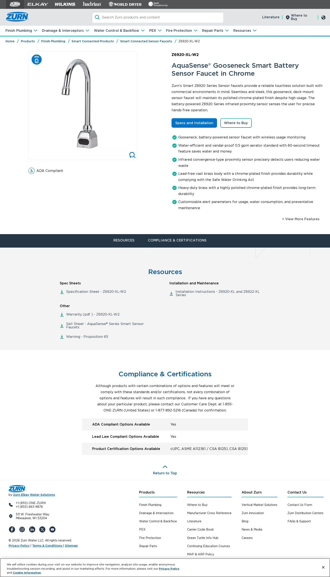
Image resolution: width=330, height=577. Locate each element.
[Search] (158, 17)
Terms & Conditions (47, 545)
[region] (165, 567)
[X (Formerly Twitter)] (43, 529)
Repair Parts (212, 31)
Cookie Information (27, 572)
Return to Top (165, 473)
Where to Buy (299, 17)
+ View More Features (300, 219)
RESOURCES (123, 240)
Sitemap (71, 545)
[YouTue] (53, 529)
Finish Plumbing (18, 31)
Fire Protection (179, 31)
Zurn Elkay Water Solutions (34, 494)
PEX (152, 31)
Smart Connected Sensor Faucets (146, 41)
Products (28, 41)
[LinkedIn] (33, 529)
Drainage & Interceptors (63, 31)
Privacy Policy (19, 545)
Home (10, 41)
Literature (270, 17)
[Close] (323, 567)
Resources (242, 31)
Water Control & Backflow (116, 31)
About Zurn (252, 492)
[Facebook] (13, 529)
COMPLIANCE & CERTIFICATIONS (177, 240)
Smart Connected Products (93, 41)
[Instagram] (23, 529)
